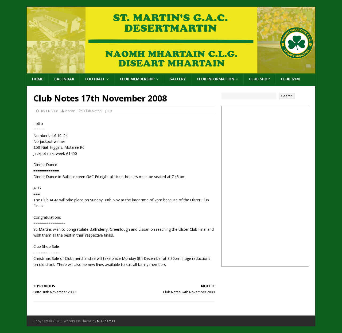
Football (95, 78)
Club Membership (137, 78)
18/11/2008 (49, 110)
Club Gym (290, 78)
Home (37, 78)
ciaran (70, 110)
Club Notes (93, 110)
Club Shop (259, 78)
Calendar (64, 78)
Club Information (215, 78)
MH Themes (106, 321)
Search (287, 96)
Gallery (177, 78)
